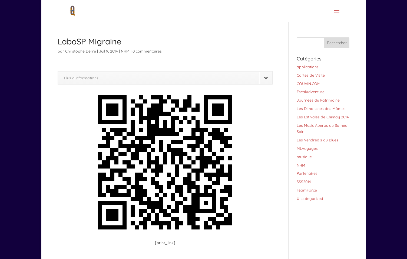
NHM (125, 51)
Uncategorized (310, 198)
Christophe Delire (80, 51)
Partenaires (307, 173)
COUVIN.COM (308, 83)
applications (308, 66)
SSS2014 (304, 181)
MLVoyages (307, 148)
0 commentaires (147, 51)
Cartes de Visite (311, 75)
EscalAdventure (311, 91)
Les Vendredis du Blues (317, 140)
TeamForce (307, 190)
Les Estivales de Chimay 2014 (323, 117)
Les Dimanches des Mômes (321, 108)
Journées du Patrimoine (318, 100)
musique (304, 156)
